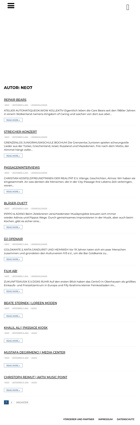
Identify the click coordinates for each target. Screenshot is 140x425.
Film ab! (10, 271)
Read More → (13, 120)
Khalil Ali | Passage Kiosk (26, 327)
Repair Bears (15, 99)
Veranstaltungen (38, 105)
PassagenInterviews (22, 167)
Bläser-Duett (15, 203)
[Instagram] (128, 7)
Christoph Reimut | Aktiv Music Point (35, 377)
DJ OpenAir (13, 239)
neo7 (6, 105)
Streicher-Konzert (20, 131)
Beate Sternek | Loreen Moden (30, 303)
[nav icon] (9, 7)
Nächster (22, 402)
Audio (33, 308)
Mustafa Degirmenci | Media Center (34, 352)
